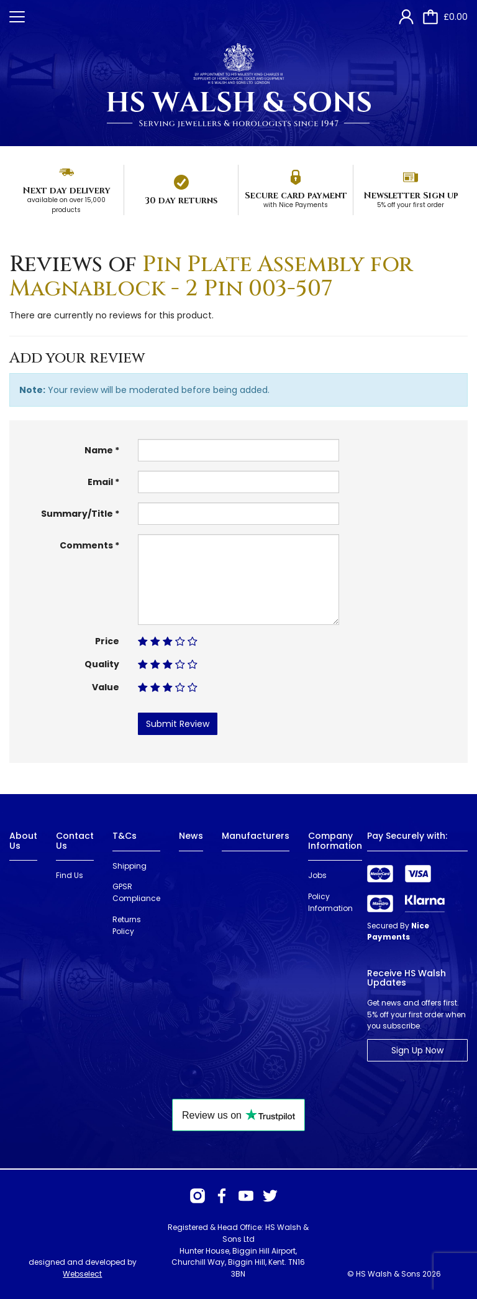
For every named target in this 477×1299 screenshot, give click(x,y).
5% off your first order (410, 205)
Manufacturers (255, 836)
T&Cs (124, 836)
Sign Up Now (417, 1050)
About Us (23, 840)
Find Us (69, 875)
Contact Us (75, 840)
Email (100, 482)
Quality (101, 664)
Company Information (335, 840)
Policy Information (330, 902)
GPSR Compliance (136, 892)
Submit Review (177, 724)
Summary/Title (77, 513)
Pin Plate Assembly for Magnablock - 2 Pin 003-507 (211, 276)
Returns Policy (126, 925)
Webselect (82, 1274)
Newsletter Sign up (410, 195)
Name (98, 450)
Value (105, 687)
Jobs (317, 875)
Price (107, 641)
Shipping (129, 866)
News (191, 836)
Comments (86, 545)
